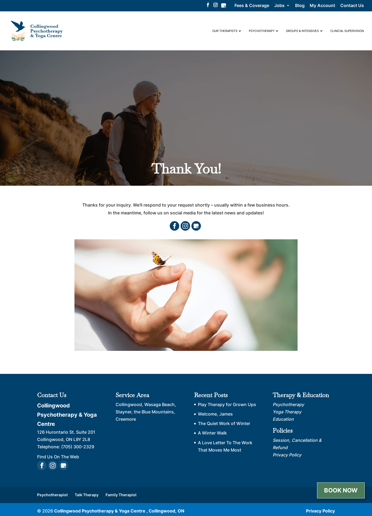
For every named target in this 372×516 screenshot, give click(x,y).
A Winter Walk (212, 433)
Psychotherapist (52, 494)
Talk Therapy (87, 494)
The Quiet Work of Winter (224, 423)
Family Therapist (121, 494)
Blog (300, 5)
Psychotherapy (262, 31)
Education (283, 419)
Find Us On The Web (58, 456)
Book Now (341, 490)
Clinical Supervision (347, 31)
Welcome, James (215, 414)
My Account (322, 5)
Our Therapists (224, 31)
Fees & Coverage (251, 5)
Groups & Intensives (302, 31)
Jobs (279, 5)
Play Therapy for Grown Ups (227, 404)
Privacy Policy (320, 511)
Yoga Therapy (287, 411)
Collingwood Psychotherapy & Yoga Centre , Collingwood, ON (119, 511)
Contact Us (352, 5)
